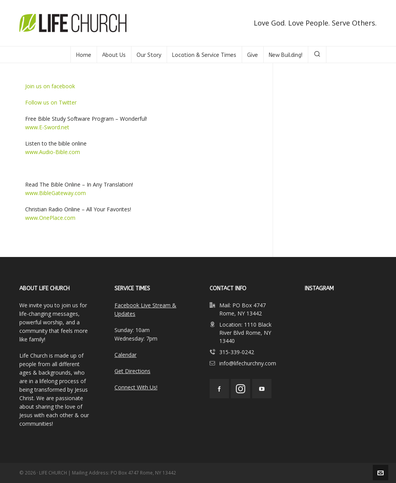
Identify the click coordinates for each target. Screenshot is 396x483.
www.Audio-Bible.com (52, 152)
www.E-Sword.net (47, 127)
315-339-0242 (236, 352)
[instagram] (240, 388)
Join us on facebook (50, 86)
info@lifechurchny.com (247, 363)
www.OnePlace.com (50, 217)
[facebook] (219, 388)
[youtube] (261, 388)
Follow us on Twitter (51, 102)
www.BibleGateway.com (55, 193)
